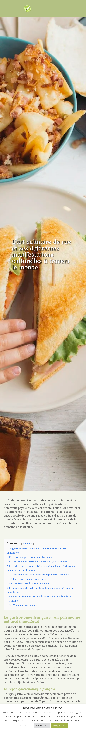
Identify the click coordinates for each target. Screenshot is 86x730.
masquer (27, 543)
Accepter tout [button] (59, 725)
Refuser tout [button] (42, 725)
